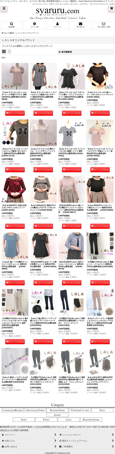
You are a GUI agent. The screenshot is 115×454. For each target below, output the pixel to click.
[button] (4, 9)
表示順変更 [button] (65, 52)
